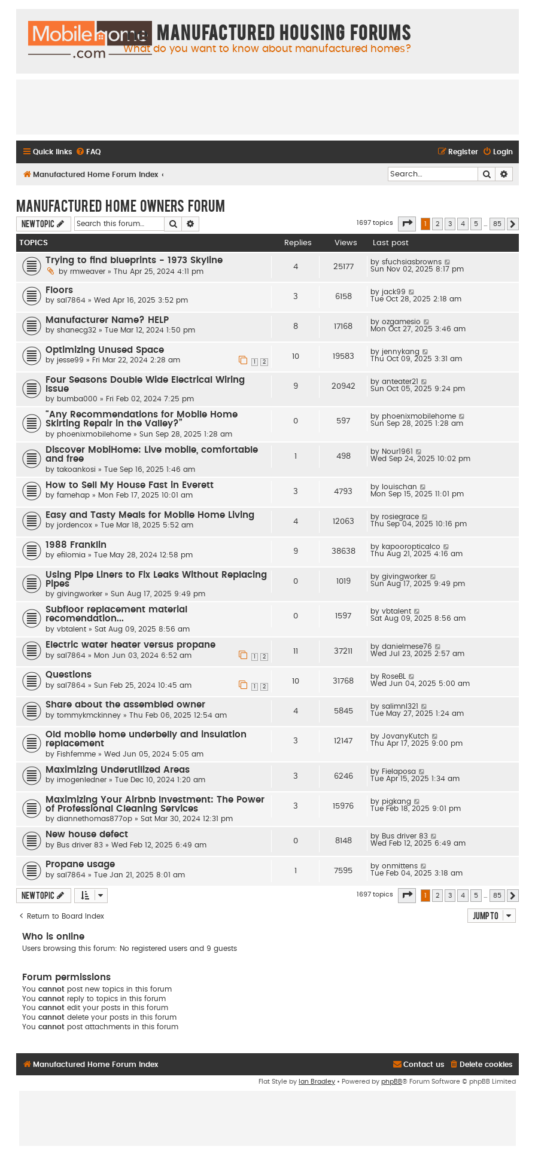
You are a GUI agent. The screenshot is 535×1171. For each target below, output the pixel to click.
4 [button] (463, 224)
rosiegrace (400, 516)
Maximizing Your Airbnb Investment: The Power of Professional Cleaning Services (155, 804)
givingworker (79, 593)
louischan (399, 486)
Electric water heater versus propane (130, 645)
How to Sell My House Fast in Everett (129, 485)
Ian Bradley (317, 1081)
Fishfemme (76, 754)
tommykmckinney (89, 715)
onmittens (400, 866)
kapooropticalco (411, 546)
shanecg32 (76, 330)
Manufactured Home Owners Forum (120, 205)
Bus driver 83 (80, 845)
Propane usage (80, 864)
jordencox (74, 525)
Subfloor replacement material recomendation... (116, 614)
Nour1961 (397, 451)
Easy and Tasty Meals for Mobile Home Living (149, 515)
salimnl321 (400, 706)
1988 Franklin (76, 545)
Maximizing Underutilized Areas (117, 770)
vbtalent (71, 629)
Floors (59, 290)
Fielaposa (399, 771)
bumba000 (77, 398)
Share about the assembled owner (125, 704)
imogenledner (82, 779)
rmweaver (87, 271)
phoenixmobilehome (94, 434)
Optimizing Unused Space (104, 350)
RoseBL (394, 676)
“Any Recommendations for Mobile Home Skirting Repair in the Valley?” (141, 419)
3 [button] (450, 224)
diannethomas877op (94, 818)
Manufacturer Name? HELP (107, 320)
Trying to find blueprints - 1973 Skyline (134, 260)
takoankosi (76, 469)
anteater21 (400, 381)
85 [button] (497, 224)
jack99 (394, 291)
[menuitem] (88, 152)
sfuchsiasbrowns (412, 262)
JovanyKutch (405, 736)
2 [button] (437, 224)
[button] (407, 223)
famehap (73, 495)
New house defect (86, 834)
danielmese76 (407, 646)
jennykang (401, 351)
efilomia (71, 555)
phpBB (391, 1081)
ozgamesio (401, 321)
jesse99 (70, 360)
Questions (68, 674)
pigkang (396, 801)
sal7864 (71, 300)
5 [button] (476, 224)
